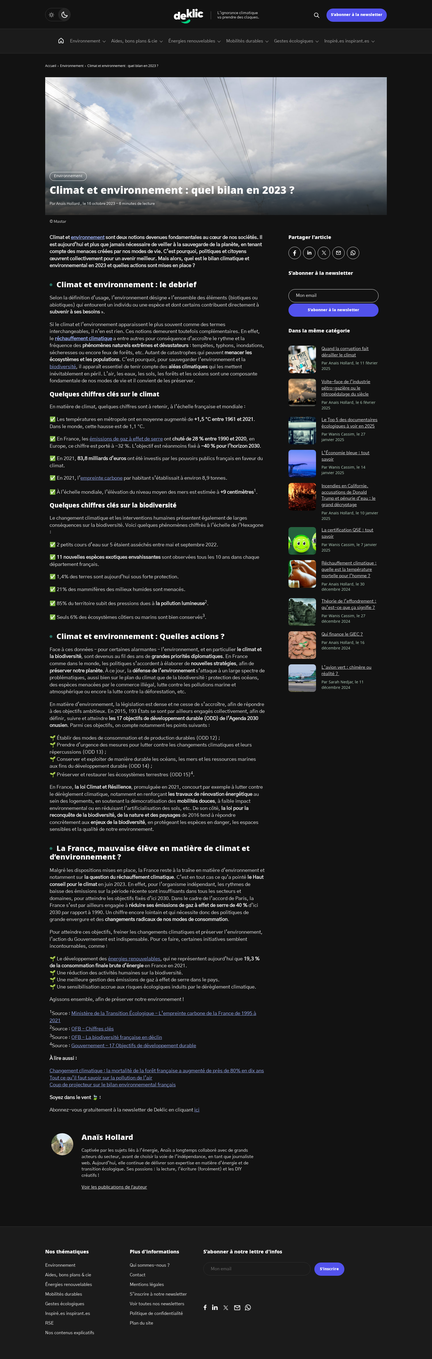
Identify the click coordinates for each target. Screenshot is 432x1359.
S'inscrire (329, 1269)
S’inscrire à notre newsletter (158, 1294)
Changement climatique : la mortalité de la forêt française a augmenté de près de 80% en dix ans (157, 1070)
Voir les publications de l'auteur (114, 1187)
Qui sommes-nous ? (150, 1265)
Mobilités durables (244, 41)
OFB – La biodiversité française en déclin (116, 1037)
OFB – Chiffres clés (92, 1029)
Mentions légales (147, 1284)
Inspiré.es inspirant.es (346, 41)
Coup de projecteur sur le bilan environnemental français (113, 1085)
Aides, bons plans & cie (134, 41)
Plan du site (141, 1323)
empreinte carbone (101, 478)
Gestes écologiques (293, 41)
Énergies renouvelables (191, 41)
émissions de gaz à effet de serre (126, 439)
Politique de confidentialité (156, 1313)
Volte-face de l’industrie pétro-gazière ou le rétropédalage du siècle (346, 388)
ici (196, 1110)
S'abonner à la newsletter (333, 310)
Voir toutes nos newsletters (157, 1304)
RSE (49, 1323)
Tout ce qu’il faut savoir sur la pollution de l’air (101, 1078)
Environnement (68, 176)
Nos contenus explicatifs (69, 1333)
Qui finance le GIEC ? (342, 634)
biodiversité (63, 366)
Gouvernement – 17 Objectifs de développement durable (133, 1045)
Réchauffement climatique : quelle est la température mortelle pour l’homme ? (349, 569)
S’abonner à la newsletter (356, 15)
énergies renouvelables (134, 959)
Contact (137, 1275)
